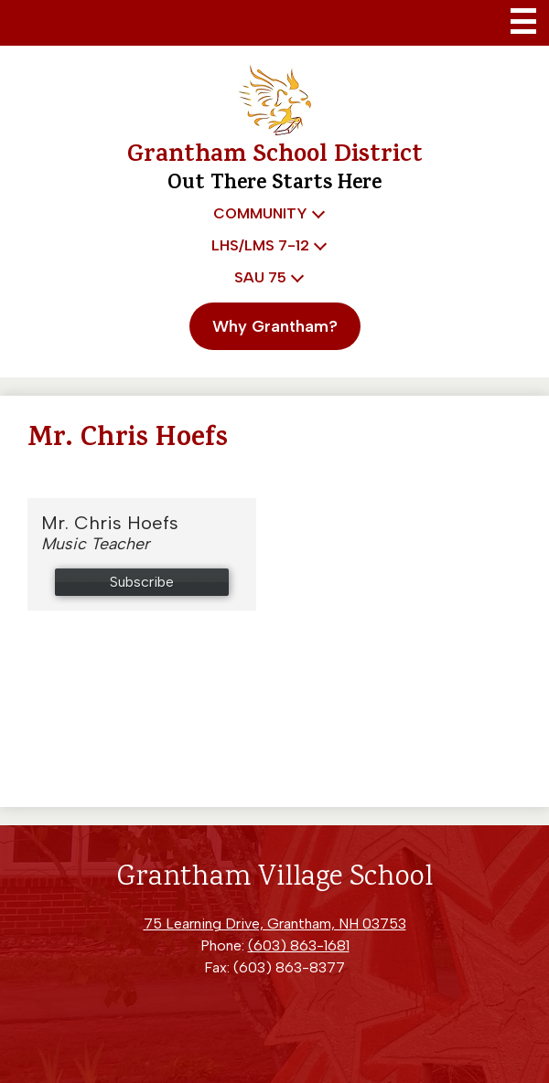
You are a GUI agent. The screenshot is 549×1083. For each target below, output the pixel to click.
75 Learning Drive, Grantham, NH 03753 (275, 923)
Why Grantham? (275, 326)
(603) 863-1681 (299, 945)
